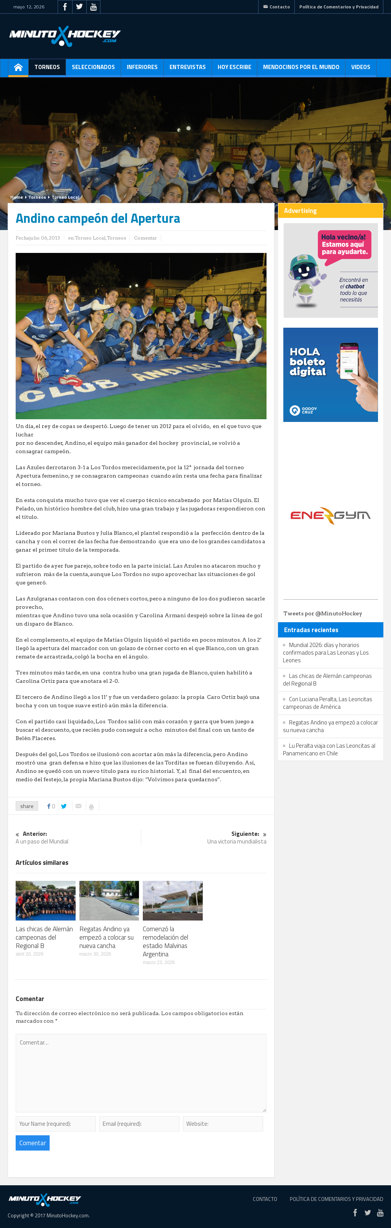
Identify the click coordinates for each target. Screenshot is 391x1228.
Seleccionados (93, 70)
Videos (361, 70)
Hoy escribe (234, 70)
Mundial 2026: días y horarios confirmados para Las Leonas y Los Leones (326, 653)
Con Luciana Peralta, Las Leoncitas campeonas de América (327, 703)
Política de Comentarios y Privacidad (338, 6)
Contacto (276, 6)
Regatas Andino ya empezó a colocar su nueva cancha (106, 937)
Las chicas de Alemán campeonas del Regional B (44, 937)
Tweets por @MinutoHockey (322, 613)
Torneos (47, 70)
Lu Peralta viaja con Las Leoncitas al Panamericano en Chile (329, 749)
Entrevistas (188, 70)
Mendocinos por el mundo (301, 70)
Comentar (145, 238)
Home (16, 197)
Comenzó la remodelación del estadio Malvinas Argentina (165, 941)
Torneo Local (65, 197)
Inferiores (142, 70)
